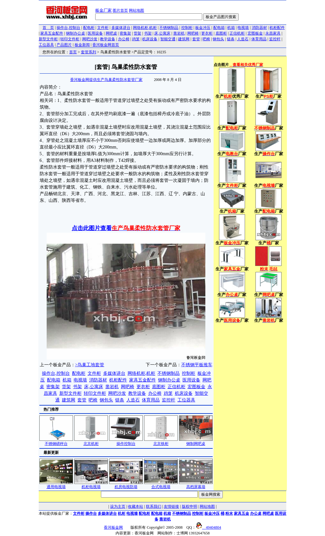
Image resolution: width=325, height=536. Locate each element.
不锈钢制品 (168, 27)
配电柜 (89, 27)
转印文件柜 (69, 39)
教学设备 (107, 39)
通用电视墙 (56, 484)
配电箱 (219, 27)
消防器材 (259, 27)
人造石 (243, 39)
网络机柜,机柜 (145, 27)
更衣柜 (207, 33)
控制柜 (187, 27)
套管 (196, 39)
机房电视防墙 (126, 484)
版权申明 (189, 506)
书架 (148, 33)
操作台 (91, 513)
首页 (73, 52)
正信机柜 (237, 33)
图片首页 (120, 10)
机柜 (121, 513)
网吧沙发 (89, 39)
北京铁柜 (161, 441)
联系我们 (153, 506)
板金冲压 (202, 27)
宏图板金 (255, 33)
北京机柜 (91, 441)
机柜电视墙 (91, 484)
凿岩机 (179, 33)
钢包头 (218, 39)
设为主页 (117, 506)
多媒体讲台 (120, 27)
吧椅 (206, 39)
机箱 (231, 27)
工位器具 (46, 45)
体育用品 (259, 39)
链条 (231, 39)
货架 (137, 33)
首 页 (48, 27)
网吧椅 (193, 33)
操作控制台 (126, 441)
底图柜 (221, 33)
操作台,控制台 (68, 27)
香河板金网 (113, 527)
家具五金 (241, 513)
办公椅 (123, 39)
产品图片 (64, 45)
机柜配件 (277, 27)
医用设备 (95, 33)
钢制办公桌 (75, 33)
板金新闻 (82, 45)
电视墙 (243, 27)
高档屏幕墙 (196, 484)
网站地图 (136, 10)
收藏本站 (135, 506)
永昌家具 (273, 33)
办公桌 (256, 513)
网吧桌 (111, 33)
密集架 (125, 33)
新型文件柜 (48, 39)
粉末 (229, 513)
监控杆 (275, 39)
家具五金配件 (51, 33)
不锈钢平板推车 (196, 364)
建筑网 (183, 39)
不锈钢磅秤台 (56, 441)
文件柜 (103, 27)
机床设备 (149, 39)
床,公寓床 (162, 33)
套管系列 (88, 52)
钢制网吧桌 (196, 441)
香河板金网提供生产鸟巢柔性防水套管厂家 (106, 79)
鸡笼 (136, 39)
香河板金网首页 (105, 45)
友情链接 (171, 506)
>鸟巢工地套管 (89, 364)
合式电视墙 (161, 484)
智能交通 (168, 39)
